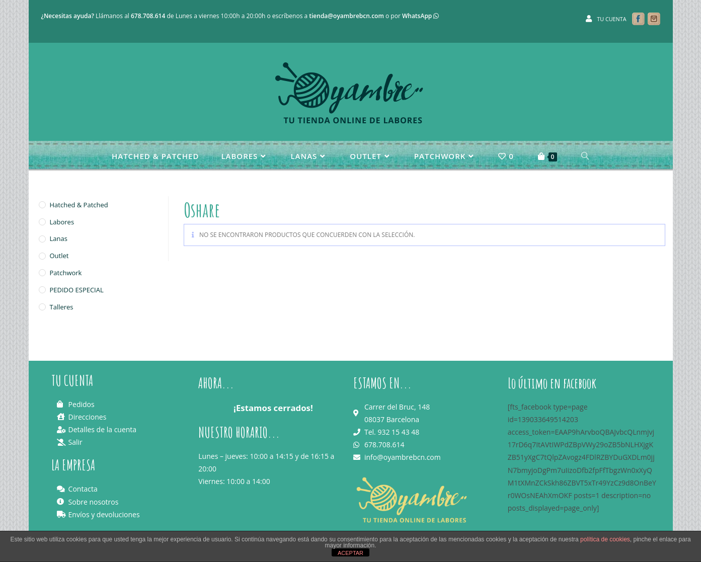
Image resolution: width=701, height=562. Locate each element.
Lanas (58, 238)
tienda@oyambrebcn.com (346, 16)
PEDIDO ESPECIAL (77, 289)
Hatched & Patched (79, 204)
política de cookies (605, 539)
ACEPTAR (350, 553)
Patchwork (66, 272)
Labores (62, 221)
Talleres (61, 306)
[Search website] (585, 156)
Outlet (59, 255)
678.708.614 (148, 16)
